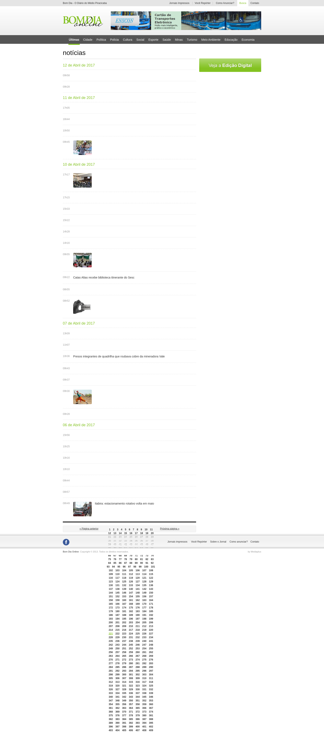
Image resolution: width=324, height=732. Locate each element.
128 (144, 581)
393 (138, 722)
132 (124, 585)
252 (131, 648)
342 (124, 696)
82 (146, 559)
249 (111, 648)
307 (124, 678)
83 (152, 559)
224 (131, 633)
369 (117, 711)
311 (151, 678)
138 (117, 589)
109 (111, 574)
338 (144, 693)
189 (131, 615)
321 (124, 685)
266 (131, 656)
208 (117, 626)
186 (111, 615)
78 (125, 559)
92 (152, 563)
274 (138, 659)
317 (144, 682)
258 (124, 652)
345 (144, 696)
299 (117, 674)
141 (138, 589)
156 (144, 596)
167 (124, 603)
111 (124, 574)
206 (151, 622)
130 (111, 585)
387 (144, 719)
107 (144, 570)
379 (138, 715)
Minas (179, 39)
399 (131, 726)
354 (111, 704)
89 (136, 563)
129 (151, 581)
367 (151, 708)
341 (117, 696)
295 (138, 670)
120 (138, 577)
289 (144, 667)
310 (144, 678)
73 (146, 555)
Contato (254, 3)
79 (131, 559)
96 (124, 566)
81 (141, 559)
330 (138, 689)
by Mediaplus (254, 551)
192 (151, 615)
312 (111, 682)
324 (144, 685)
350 (131, 700)
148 (138, 592)
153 (124, 596)
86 (120, 563)
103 (117, 570)
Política (101, 39)
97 (129, 566)
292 (117, 670)
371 (131, 711)
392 (131, 722)
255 (151, 648)
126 (131, 581)
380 (144, 715)
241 (151, 641)
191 (144, 615)
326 (111, 689)
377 (124, 715)
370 (124, 711)
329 (131, 689)
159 (117, 600)
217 (131, 629)
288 (138, 667)
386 (138, 719)
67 (114, 555)
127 (138, 581)
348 (117, 700)
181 (124, 611)
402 (151, 726)
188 (124, 615)
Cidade (87, 39)
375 (111, 715)
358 (138, 704)
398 (124, 726)
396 (111, 726)
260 (138, 652)
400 (138, 726)
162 (138, 600)
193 (111, 618)
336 (131, 693)
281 (138, 663)
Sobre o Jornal (218, 541)
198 (144, 618)
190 (138, 615)
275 (144, 659)
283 (151, 663)
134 (138, 585)
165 (111, 603)
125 (124, 581)
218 (138, 629)
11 (151, 529)
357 (131, 704)
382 (111, 719)
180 (117, 611)
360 (151, 704)
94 (113, 566)
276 (151, 659)
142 (144, 589)
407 (138, 730)
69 (125, 555)
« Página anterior (89, 528)
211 (138, 626)
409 (151, 730)
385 (131, 719)
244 (124, 644)
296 (144, 670)
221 (111, 633)
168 (131, 603)
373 (144, 711)
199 (151, 618)
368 (111, 711)
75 (109, 559)
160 (124, 600)
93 (108, 566)
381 (151, 715)
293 (124, 670)
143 (151, 589)
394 (144, 722)
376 (117, 715)
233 (144, 637)
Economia (248, 39)
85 (114, 563)
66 (109, 555)
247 (144, 644)
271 (117, 659)
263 (111, 656)
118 (124, 577)
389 (111, 722)
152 (117, 596)
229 (117, 637)
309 (138, 678)
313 (117, 682)
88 (131, 563)
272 (124, 659)
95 (118, 566)
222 (117, 633)
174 (124, 607)
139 (124, 589)
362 (117, 708)
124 (117, 581)
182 (131, 611)
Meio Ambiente (210, 39)
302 (138, 674)
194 (117, 618)
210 (131, 626)
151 (111, 596)
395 (151, 722)
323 (138, 685)
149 (144, 592)
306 (117, 678)
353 (151, 700)
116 (111, 577)
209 (124, 626)
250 (117, 648)
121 (144, 577)
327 (117, 689)
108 (151, 570)
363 (124, 708)
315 (131, 682)
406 (131, 730)
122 (151, 577)
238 (131, 641)
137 (111, 589)
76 (114, 559)
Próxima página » (169, 528)
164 (151, 600)
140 (131, 589)
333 (111, 693)
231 (131, 637)
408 (144, 730)
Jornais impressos (177, 541)
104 (124, 570)
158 (111, 600)
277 (111, 663)
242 (111, 644)
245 (131, 644)
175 (131, 607)
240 (144, 641)
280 (131, 663)
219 (144, 629)
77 (120, 559)
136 (151, 585)
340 (111, 696)
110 (117, 574)
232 (138, 637)
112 (131, 574)
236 (117, 641)
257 (117, 652)
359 (144, 704)
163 (144, 600)
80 (136, 559)
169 (138, 603)
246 (138, 644)
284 (111, 667)
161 (131, 600)
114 (144, 574)
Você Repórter (203, 3)
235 (111, 641)
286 (124, 667)
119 (131, 577)
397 (117, 726)
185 (151, 611)
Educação (231, 39)
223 (124, 633)
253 (138, 648)
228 (111, 637)
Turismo (192, 39)
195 (124, 618)
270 (111, 659)
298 (111, 674)
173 (117, 607)
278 (117, 663)
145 (117, 592)
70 (131, 555)
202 (124, 622)
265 (124, 656)
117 (117, 577)
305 (111, 678)
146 (124, 592)
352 (144, 700)
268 (144, 656)
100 (146, 566)
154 (131, 596)
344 (138, 696)
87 (125, 563)
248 (151, 644)
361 (111, 708)
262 (151, 652)
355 (117, 704)
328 (124, 689)
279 (124, 663)
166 (117, 603)
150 (151, 592)
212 (144, 626)
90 (141, 563)
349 (124, 700)
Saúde (166, 39)
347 (111, 700)
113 (138, 574)
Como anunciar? (239, 541)
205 (144, 622)
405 (124, 730)
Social (140, 39)
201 (117, 622)
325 (151, 685)
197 (138, 618)
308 (131, 678)
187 (117, 615)
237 (124, 641)
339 (151, 693)
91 (146, 563)
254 (144, 648)
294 (131, 670)
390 (117, 722)
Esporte (153, 39)
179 (111, 611)
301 (131, 674)
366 (144, 708)
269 (151, 656)
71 (136, 555)
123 (111, 581)
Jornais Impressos (179, 3)
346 (151, 696)
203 (131, 622)
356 (124, 704)
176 (138, 607)
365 (138, 708)
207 (111, 626)
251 (124, 648)
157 (151, 596)
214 (111, 629)
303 (144, 674)
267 (138, 656)
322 (131, 685)
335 (124, 693)
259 (131, 652)
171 (151, 603)
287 (131, 667)
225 (138, 633)
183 (138, 611)
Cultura (127, 39)
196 (131, 618)
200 (111, 622)
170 (144, 603)
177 (144, 607)
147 (131, 592)
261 (144, 652)
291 (111, 670)
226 (144, 633)
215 (117, 629)
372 (138, 711)
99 (140, 566)
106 (138, 570)
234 (151, 637)
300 (124, 674)
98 (134, 566)
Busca (242, 3)
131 (117, 585)
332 (151, 689)
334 (117, 693)
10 (146, 529)
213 (151, 626)
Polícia (114, 39)
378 (131, 715)
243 (117, 644)
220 (151, 629)
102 (111, 570)
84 (109, 563)
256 (111, 652)
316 (138, 682)
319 (111, 685)
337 (138, 693)
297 (151, 670)
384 (124, 719)
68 (120, 555)
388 (151, 719)
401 (144, 726)
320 (117, 685)
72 (141, 555)
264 (117, 656)
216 (124, 629)
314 (124, 682)
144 (111, 592)
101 (153, 566)
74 (152, 555)
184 (144, 611)
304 (151, 674)
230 (124, 637)
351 (138, 700)
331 (144, 689)
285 (117, 667)
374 (151, 711)
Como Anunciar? (225, 3)
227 (151, 633)
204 (138, 622)
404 (117, 730)
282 (144, 663)
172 (111, 607)
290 (151, 667)
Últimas (74, 39)
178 (151, 607)
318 (151, 682)
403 (111, 730)
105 (131, 570)
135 (144, 585)
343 (131, 696)
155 (138, 596)
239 (138, 641)
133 (131, 585)
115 (151, 574)
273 (131, 659)
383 (117, 719)
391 (124, 722)
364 (131, 708)
